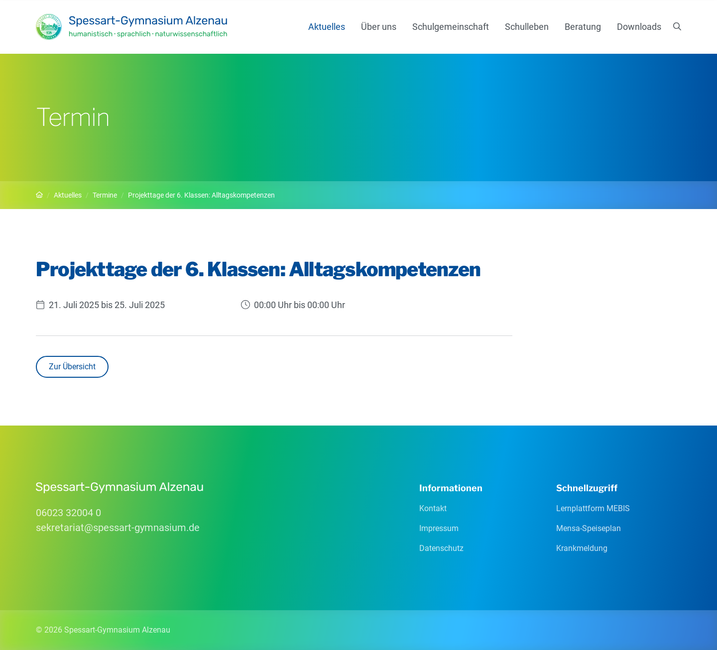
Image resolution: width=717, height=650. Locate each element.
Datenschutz (441, 548)
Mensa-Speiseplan (588, 528)
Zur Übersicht (72, 366)
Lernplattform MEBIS (593, 508)
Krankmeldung (581, 548)
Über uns (378, 26)
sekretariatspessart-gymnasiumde (118, 528)
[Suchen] (677, 27)
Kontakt (433, 508)
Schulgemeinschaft (450, 26)
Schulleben (527, 26)
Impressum (439, 528)
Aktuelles (326, 26)
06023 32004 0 (68, 513)
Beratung (583, 26)
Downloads (639, 26)
